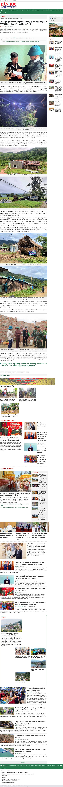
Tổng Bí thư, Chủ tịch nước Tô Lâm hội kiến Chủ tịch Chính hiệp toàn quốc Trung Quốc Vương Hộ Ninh (42, 436)
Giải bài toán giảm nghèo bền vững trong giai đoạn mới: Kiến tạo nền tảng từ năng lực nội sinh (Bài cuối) (42, 509)
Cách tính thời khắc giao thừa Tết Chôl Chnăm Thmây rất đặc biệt (42, 493)
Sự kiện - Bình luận (8, 18)
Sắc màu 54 (14, 10)
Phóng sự (21, 10)
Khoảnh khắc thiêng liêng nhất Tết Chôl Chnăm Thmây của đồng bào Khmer (15, 495)
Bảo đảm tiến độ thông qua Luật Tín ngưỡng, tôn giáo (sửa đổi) (6, 535)
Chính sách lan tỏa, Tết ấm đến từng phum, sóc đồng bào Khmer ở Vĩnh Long (39, 535)
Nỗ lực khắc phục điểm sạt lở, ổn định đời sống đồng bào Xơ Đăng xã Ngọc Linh (22, 41)
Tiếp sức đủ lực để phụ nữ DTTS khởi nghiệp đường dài (58, 82)
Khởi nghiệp (29, 692)
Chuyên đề (58, 10)
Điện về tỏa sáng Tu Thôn (21, 682)
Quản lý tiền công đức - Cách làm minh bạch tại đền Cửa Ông (10, 634)
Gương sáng (28, 10)
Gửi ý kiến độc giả (5, 375)
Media (61, 10)
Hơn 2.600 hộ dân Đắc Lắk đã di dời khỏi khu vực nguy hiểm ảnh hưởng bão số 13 (27, 401)
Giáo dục (43, 10)
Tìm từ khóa (53, 18)
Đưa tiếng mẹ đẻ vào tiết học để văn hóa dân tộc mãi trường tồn (22, 657)
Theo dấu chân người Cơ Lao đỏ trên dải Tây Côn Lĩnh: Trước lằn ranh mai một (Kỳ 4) (42, 487)
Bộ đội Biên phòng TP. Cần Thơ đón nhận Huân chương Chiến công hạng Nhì (58, 66)
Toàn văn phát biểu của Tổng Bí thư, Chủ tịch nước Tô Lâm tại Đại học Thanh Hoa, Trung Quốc (41, 448)
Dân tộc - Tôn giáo (9, 10)
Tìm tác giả (53, 20)
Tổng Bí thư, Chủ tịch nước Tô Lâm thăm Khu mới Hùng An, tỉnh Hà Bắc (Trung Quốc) (58, 97)
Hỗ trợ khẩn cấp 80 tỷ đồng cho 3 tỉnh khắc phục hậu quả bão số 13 (19, 38)
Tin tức (16, 592)
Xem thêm (23, 762)
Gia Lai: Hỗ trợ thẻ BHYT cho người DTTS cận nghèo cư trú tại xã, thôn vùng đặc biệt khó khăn (41, 459)
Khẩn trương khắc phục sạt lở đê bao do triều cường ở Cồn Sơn (8, 400)
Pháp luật (32, 10)
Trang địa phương (53, 10)
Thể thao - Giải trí (3, 12)
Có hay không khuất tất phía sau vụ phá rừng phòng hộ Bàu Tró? (58, 103)
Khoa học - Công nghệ (38, 10)
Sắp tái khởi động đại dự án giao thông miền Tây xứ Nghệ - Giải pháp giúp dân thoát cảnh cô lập (42, 517)
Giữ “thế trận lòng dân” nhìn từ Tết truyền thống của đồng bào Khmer (14, 507)
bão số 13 (2, 372)
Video (3, 617)
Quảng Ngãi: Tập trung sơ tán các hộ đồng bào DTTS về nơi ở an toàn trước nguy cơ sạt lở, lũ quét (24, 365)
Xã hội (24, 10)
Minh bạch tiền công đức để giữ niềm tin (42, 503)
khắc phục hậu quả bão (21, 372)
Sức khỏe (47, 10)
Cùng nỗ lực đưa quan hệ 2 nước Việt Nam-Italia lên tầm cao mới (58, 43)
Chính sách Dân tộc (19, 606)
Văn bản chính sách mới (17, 18)
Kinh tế (18, 10)
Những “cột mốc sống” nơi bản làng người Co (42, 475)
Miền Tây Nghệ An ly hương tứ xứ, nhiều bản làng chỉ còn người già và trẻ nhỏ (42, 480)
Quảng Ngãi (14, 372)
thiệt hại (27, 372)
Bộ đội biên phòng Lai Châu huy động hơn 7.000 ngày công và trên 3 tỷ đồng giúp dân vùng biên (58, 89)
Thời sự (4, 10)
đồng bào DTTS (8, 372)
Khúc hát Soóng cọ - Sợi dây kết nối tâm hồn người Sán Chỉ (38, 657)
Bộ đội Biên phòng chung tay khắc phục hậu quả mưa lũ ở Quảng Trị (9, 415)
